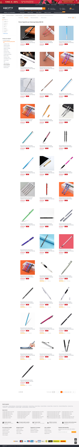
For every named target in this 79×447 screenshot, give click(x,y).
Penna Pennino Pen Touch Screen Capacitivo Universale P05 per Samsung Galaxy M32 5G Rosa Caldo (47, 329)
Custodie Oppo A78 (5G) (21, 417)
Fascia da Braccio (7, 46)
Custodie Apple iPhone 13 (66, 415)
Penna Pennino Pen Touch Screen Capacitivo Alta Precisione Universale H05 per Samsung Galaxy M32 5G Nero (47, 224)
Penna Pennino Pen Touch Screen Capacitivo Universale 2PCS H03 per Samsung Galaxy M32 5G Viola (65, 68)
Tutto (5, 19)
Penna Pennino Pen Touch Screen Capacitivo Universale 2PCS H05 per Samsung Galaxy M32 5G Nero (65, 146)
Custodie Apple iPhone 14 (36, 415)
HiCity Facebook (5, 433)
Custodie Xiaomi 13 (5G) (6, 417)
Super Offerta (38, 12)
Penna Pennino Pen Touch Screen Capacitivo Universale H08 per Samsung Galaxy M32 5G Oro (47, 172)
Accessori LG (5, 407)
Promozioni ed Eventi (58, 12)
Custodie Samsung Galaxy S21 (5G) (68, 417)
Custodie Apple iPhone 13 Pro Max (67, 411)
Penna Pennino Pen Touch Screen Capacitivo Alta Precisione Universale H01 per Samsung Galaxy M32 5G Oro (47, 94)
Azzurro (5, 23)
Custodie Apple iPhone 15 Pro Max (8, 411)
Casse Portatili (6, 60)
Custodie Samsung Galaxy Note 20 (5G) (53, 416)
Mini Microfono (6, 67)
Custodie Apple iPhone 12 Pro (37, 417)
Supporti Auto (6, 49)
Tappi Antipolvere (6, 63)
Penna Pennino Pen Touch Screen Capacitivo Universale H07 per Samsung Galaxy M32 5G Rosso (47, 198)
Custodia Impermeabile (7, 54)
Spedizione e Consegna (34, 430)
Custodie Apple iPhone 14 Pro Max (38, 411)
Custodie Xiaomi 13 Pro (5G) (7, 416)
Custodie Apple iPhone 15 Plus (7, 414)
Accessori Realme (43, 406)
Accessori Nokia (50, 406)
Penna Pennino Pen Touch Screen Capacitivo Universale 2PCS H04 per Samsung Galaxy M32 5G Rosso (46, 42)
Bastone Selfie (6, 55)
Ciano (5, 28)
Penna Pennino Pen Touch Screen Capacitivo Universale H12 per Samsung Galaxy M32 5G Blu (66, 42)
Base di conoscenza (19, 430)
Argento (5, 21)
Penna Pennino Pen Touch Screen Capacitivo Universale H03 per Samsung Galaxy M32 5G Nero (47, 251)
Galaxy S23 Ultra (34, 10)
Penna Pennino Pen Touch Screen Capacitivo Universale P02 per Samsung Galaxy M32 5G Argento (47, 355)
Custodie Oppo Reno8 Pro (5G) (22, 415)
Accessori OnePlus (32, 407)
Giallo (5, 31)
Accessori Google (18, 407)
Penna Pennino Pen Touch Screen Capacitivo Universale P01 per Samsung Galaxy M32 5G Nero (66, 355)
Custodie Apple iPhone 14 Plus (37, 414)
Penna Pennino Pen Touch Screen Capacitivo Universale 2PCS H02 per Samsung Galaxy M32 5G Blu (65, 198)
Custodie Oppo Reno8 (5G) (21, 416)
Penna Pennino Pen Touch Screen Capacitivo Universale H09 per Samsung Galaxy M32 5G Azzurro (27, 172)
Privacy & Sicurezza (47, 430)
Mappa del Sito (46, 433)
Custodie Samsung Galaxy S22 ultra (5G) (54, 411)
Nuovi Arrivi (22, 12)
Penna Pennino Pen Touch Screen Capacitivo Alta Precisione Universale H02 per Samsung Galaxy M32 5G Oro (47, 120)
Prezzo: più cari (44, 17)
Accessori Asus (70, 406)
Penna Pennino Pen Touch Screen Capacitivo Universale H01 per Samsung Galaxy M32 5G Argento (27, 94)
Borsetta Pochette (7, 66)
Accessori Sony (31, 406)
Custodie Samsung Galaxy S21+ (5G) (68, 416)
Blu (4, 26)
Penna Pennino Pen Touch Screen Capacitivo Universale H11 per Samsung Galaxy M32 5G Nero (27, 42)
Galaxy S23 (40, 10)
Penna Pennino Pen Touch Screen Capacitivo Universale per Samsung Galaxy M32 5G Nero (26, 381)
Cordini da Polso (6, 51)
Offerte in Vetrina (47, 12)
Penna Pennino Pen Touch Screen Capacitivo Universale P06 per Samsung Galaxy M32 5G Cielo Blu (27, 329)
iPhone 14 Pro (27, 10)
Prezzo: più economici (34, 17)
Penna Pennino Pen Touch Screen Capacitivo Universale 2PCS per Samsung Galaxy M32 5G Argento (65, 120)
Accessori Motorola (25, 407)
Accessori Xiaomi (25, 406)
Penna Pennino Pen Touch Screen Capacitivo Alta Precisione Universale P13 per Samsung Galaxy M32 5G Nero (27, 303)
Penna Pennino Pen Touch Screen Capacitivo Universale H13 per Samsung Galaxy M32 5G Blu (66, 94)
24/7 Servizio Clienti (40, 4)
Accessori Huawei (19, 406)
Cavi (4, 61)
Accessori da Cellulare (10, 15)
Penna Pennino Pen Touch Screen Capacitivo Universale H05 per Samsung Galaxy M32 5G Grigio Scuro (66, 224)
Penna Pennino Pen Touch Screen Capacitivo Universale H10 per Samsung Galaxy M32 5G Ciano (27, 146)
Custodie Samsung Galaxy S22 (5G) (53, 414)
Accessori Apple (5, 406)
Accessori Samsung (18, 15)
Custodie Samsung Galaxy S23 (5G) (23, 414)
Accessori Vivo (55, 406)
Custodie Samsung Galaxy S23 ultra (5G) (24, 411)
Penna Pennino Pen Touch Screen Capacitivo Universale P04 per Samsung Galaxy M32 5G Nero (66, 329)
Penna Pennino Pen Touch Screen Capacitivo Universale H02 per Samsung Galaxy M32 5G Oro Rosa (66, 251)
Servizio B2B (47, 4)
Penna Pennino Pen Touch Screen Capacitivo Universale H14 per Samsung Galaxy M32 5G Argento (27, 68)
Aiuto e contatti (18, 433)
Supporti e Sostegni (7, 48)
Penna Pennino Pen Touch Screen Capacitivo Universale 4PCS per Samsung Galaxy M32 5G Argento (26, 198)
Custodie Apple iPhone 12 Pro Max (38, 416)
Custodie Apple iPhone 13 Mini (67, 414)
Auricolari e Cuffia (7, 57)
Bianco (5, 24)
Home (3, 15)
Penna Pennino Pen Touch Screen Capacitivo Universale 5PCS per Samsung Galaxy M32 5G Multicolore (27, 120)
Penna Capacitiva (7, 64)
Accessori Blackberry (11, 407)
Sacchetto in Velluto (7, 52)
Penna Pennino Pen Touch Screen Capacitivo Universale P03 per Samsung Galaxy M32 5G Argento (27, 355)
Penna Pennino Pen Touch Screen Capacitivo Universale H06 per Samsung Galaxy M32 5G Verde (27, 224)
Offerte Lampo (30, 12)
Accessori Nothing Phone (63, 406)
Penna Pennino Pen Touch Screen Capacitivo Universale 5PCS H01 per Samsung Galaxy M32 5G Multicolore (27, 277)
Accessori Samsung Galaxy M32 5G (30, 15)
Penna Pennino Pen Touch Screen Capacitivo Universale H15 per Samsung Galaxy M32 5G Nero (47, 68)
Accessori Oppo (37, 406)
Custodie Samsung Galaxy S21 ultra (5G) (54, 417)
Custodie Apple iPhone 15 (6, 415)
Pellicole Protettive (7, 45)
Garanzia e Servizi (5, 430)
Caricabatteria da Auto (7, 58)
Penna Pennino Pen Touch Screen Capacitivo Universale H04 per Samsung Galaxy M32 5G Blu (27, 251)
